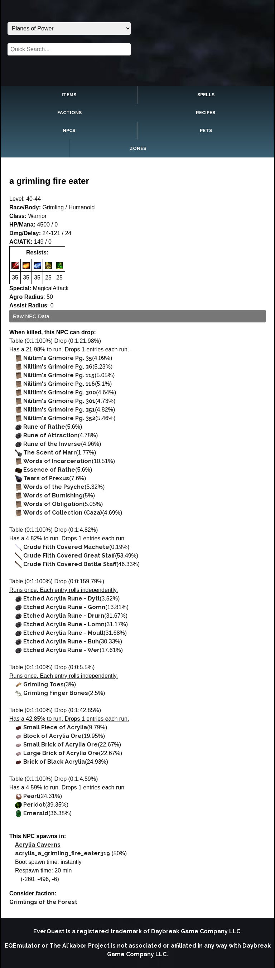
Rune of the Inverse (52, 444)
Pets (206, 130)
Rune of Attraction (50, 435)
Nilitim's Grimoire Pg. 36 (57, 366)
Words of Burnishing (53, 495)
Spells (205, 94)
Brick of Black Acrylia (54, 761)
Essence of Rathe (49, 469)
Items (69, 94)
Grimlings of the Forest (43, 902)
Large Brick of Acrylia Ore (61, 753)
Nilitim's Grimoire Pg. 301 (59, 401)
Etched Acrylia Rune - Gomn (64, 607)
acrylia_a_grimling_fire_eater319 (62, 853)
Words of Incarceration (57, 461)
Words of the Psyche (54, 486)
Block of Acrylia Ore (52, 736)
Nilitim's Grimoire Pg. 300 (59, 392)
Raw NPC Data (31, 316)
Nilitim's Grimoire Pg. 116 (59, 383)
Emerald (35, 813)
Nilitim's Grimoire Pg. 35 (57, 358)
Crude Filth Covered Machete (66, 547)
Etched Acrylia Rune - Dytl (61, 598)
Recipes (205, 112)
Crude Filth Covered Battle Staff (69, 564)
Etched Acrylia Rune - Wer (61, 650)
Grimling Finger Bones (55, 693)
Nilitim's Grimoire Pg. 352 (59, 418)
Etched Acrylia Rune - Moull (63, 632)
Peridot (34, 804)
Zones (138, 148)
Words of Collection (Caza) (62, 512)
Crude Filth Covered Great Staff (69, 555)
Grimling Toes (43, 684)
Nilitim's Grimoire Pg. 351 (59, 409)
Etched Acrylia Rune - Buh (61, 641)
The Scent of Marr (49, 452)
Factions (69, 112)
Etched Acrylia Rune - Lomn (64, 624)
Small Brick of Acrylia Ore (60, 744)
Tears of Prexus (46, 478)
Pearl (31, 796)
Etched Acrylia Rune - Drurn (63, 615)
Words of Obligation (53, 504)
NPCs (69, 130)
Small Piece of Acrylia (55, 727)
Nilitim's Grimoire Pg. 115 (59, 375)
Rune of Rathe (44, 426)
